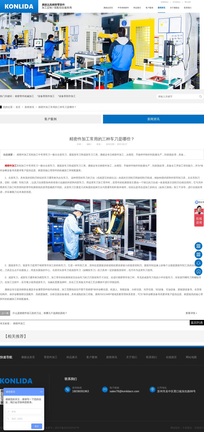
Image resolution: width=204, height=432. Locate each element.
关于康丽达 (174, 8)
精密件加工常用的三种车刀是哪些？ (57, 107)
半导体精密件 (123, 8)
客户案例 (149, 8)
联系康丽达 (176, 2)
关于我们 (131, 357)
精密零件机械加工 (24, 96)
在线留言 (171, 357)
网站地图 (188, 2)
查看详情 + (191, 313)
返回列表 (197, 322)
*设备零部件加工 (46, 96)
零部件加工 (50, 357)
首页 (18, 107)
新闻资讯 (161, 8)
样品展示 (137, 8)
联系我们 (187, 8)
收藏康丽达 (164, 2)
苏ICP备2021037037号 (67, 427)
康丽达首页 (108, 8)
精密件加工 (11, 165)
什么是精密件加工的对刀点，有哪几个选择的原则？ (40, 313)
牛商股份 (187, 427)
